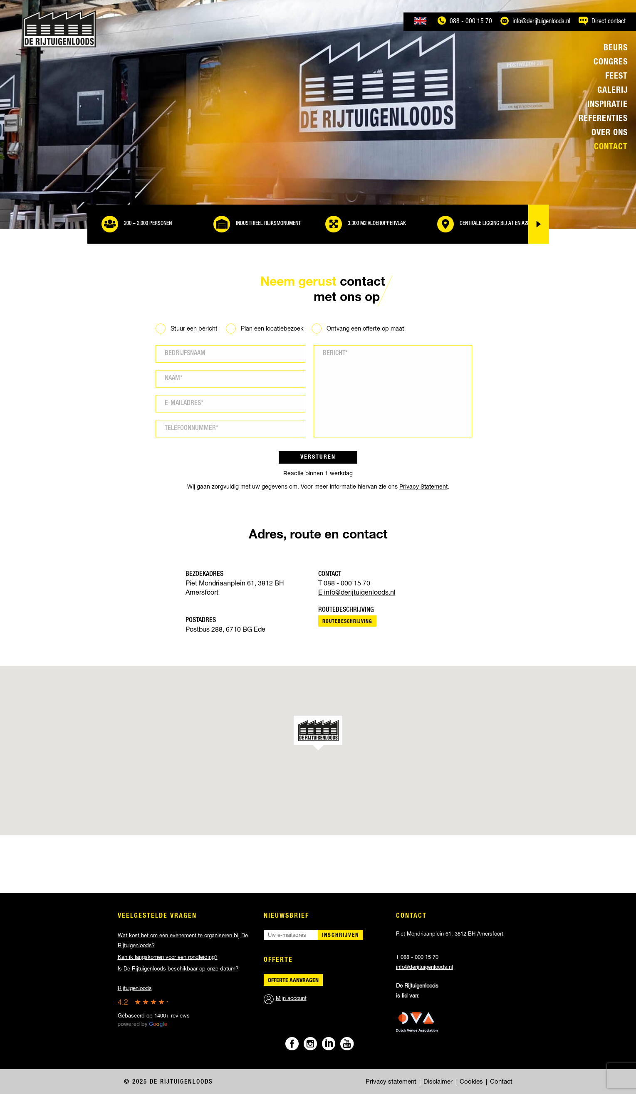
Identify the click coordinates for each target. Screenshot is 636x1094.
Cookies (471, 1082)
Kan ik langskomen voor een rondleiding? (168, 958)
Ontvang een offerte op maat (365, 329)
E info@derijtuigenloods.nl (357, 593)
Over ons (609, 133)
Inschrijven (340, 935)
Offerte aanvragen (293, 981)
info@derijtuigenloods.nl (424, 968)
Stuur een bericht (194, 329)
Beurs (616, 48)
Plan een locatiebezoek (272, 329)
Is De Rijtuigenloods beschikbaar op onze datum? (178, 969)
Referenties (603, 119)
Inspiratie (607, 105)
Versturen (318, 457)
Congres (611, 63)
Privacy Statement (423, 487)
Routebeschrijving (347, 621)
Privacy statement (391, 1082)
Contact (611, 147)
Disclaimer (438, 1082)
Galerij (612, 91)
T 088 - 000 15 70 (344, 584)
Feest (616, 77)
